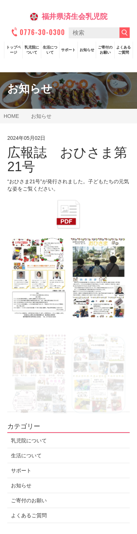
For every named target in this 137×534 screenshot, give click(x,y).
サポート (68, 50)
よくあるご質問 (123, 49)
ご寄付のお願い (105, 49)
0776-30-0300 (37, 32)
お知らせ (87, 50)
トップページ (13, 49)
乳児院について (31, 49)
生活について (50, 49)
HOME (11, 116)
